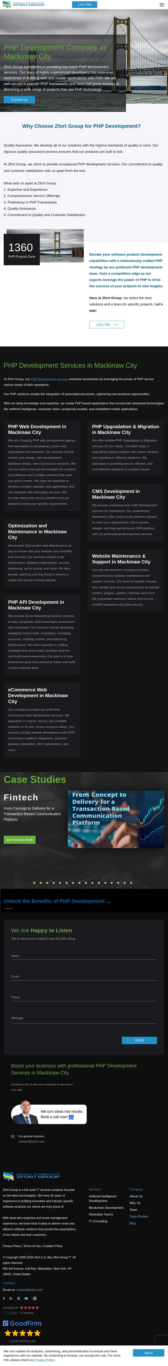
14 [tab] (118, 883)
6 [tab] (66, 883)
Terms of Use (32, 1246)
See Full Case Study (19, 839)
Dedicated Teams (101, 1214)
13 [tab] (112, 883)
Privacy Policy (44, 1360)
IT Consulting (98, 1221)
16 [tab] (131, 883)
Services (95, 1189)
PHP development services (49, 379)
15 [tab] (125, 883)
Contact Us (19, 100)
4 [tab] (54, 883)
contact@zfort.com (31, 1141)
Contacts (9, 1283)
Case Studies (138, 1216)
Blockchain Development (106, 1208)
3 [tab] (47, 883)
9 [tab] (86, 883)
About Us (135, 1196)
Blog (132, 1223)
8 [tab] (79, 883)
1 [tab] (34, 883)
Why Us (135, 1203)
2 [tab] (41, 883)
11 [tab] (99, 883)
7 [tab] (73, 883)
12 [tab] (105, 883)
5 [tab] (60, 883)
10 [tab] (92, 883)
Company (136, 1189)
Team (133, 1210)
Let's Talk (84, 4)
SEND (139, 1040)
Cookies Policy (53, 1246)
